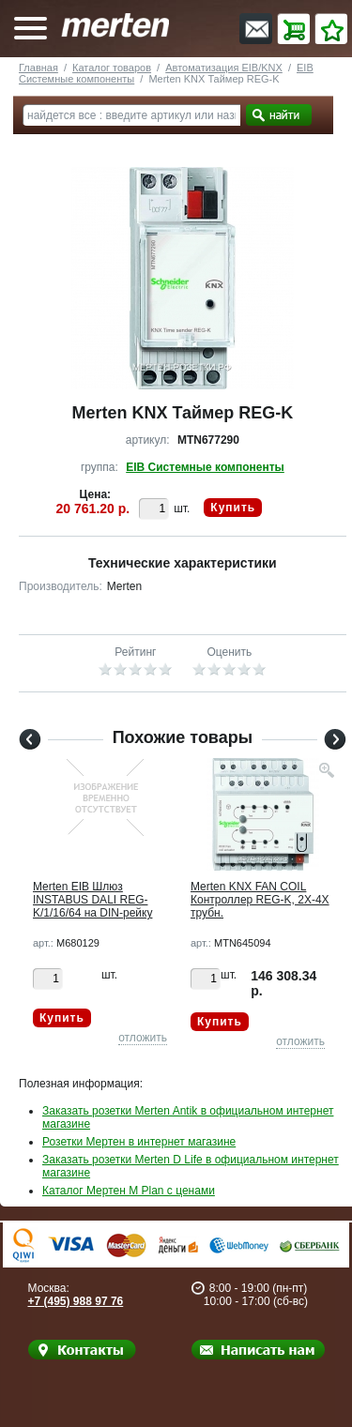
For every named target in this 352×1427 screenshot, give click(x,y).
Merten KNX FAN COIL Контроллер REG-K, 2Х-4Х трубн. (260, 899)
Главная (38, 67)
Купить (232, 507)
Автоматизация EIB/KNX (224, 67)
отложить (142, 1037)
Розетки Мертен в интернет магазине (139, 1141)
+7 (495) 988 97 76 (76, 1301)
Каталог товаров (111, 67)
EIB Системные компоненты (205, 467)
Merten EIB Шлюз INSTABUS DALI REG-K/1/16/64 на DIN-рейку (92, 899)
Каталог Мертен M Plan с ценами (128, 1190)
